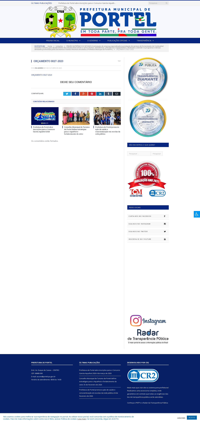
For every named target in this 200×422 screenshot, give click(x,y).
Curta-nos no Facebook (149, 216)
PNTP (138, 403)
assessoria (144, 391)
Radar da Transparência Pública (155, 403)
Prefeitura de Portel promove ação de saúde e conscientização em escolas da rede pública (107, 130)
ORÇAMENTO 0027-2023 (41, 75)
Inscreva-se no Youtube (149, 239)
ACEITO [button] (192, 417)
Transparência (144, 40)
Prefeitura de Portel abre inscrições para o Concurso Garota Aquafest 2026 (87, 3)
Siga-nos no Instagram (149, 224)
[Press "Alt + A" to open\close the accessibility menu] (197, 214)
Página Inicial (53, 40)
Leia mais (82, 419)
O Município (72, 40)
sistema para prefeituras (158, 387)
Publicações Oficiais (117, 40)
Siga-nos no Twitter (149, 231)
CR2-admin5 (39, 68)
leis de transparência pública (138, 397)
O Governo (92, 40)
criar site (142, 387)
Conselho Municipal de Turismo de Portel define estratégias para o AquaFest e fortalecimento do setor (77, 130)
